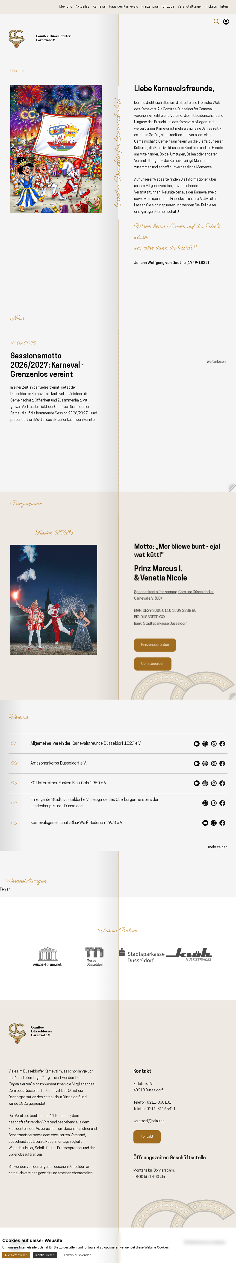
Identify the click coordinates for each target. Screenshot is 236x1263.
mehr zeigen (217, 847)
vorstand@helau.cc (149, 1121)
